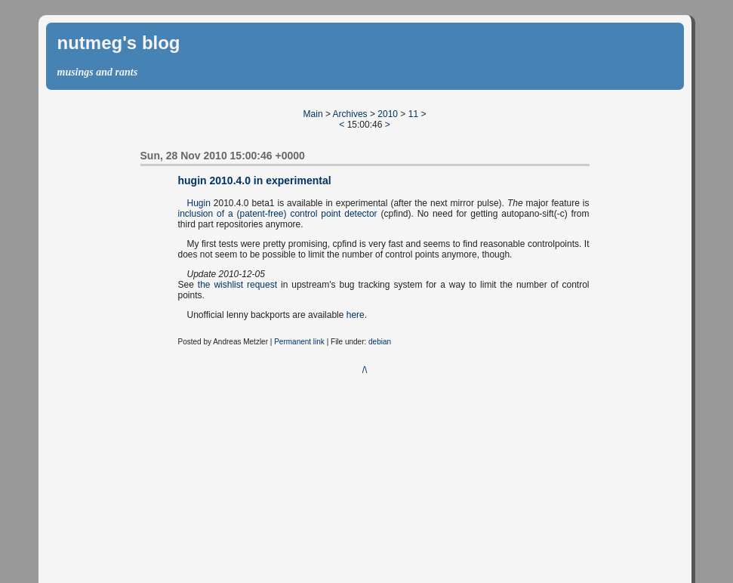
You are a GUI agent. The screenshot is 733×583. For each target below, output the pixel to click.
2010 (387, 114)
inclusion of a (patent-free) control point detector (277, 213)
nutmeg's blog (118, 42)
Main (313, 114)
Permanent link (299, 342)
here (355, 315)
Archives (350, 114)
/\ (365, 370)
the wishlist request (237, 284)
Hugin (199, 203)
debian (379, 342)
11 (413, 114)
